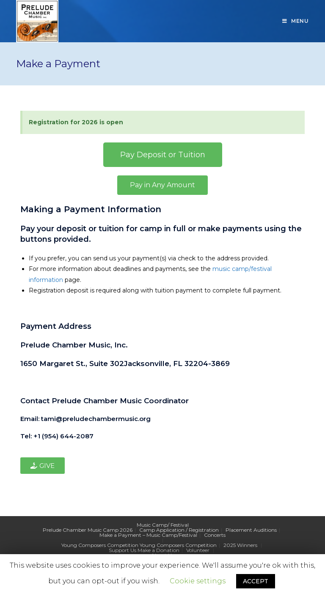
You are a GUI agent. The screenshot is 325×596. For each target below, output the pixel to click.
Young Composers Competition (99, 545)
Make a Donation (158, 550)
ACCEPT (255, 581)
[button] (162, 154)
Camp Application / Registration (179, 530)
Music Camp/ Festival (163, 525)
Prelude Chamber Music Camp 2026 (87, 530)
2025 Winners (240, 545)
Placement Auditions (251, 530)
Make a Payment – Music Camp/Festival (148, 535)
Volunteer (197, 550)
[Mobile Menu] (295, 21)
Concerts (215, 535)
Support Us (122, 550)
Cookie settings (198, 581)
